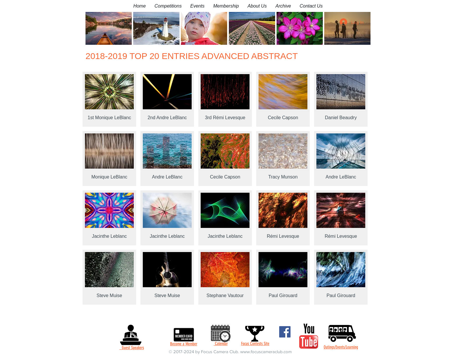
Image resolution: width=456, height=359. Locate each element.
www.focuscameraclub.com (266, 351)
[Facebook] (285, 331)
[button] (168, 6)
